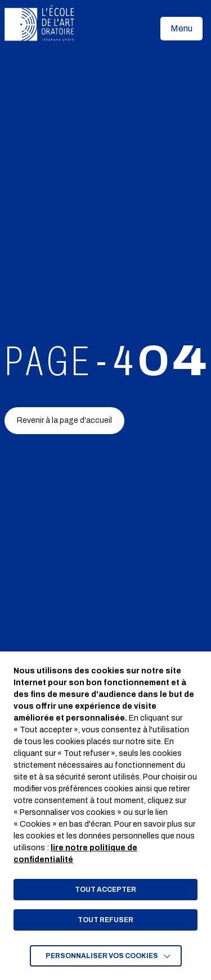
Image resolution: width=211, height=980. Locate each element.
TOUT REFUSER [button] (105, 920)
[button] (181, 29)
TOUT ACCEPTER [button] (105, 890)
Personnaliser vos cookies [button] (102, 956)
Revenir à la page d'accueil (64, 420)
